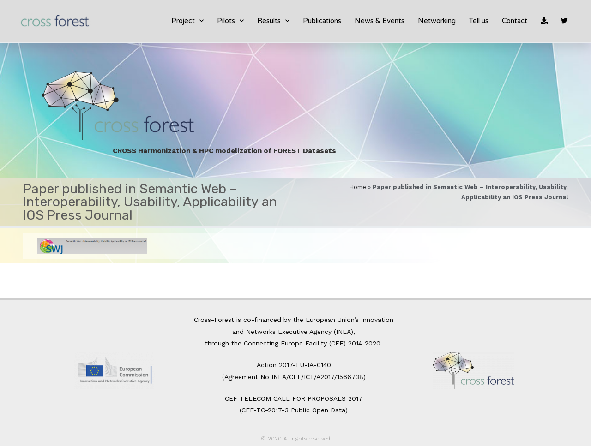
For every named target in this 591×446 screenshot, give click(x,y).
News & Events (379, 21)
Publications (322, 21)
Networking (437, 21)
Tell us (478, 21)
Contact (514, 21)
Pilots (230, 21)
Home (358, 187)
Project (187, 21)
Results (273, 21)
